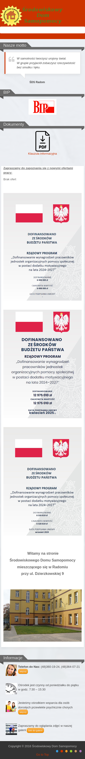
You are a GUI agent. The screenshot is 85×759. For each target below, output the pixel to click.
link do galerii (35, 730)
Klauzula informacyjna (42, 153)
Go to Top (42, 754)
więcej (23, 671)
